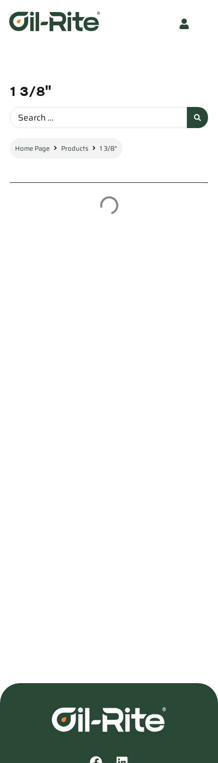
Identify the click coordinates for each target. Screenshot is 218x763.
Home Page (32, 148)
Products (74, 148)
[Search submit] (197, 117)
